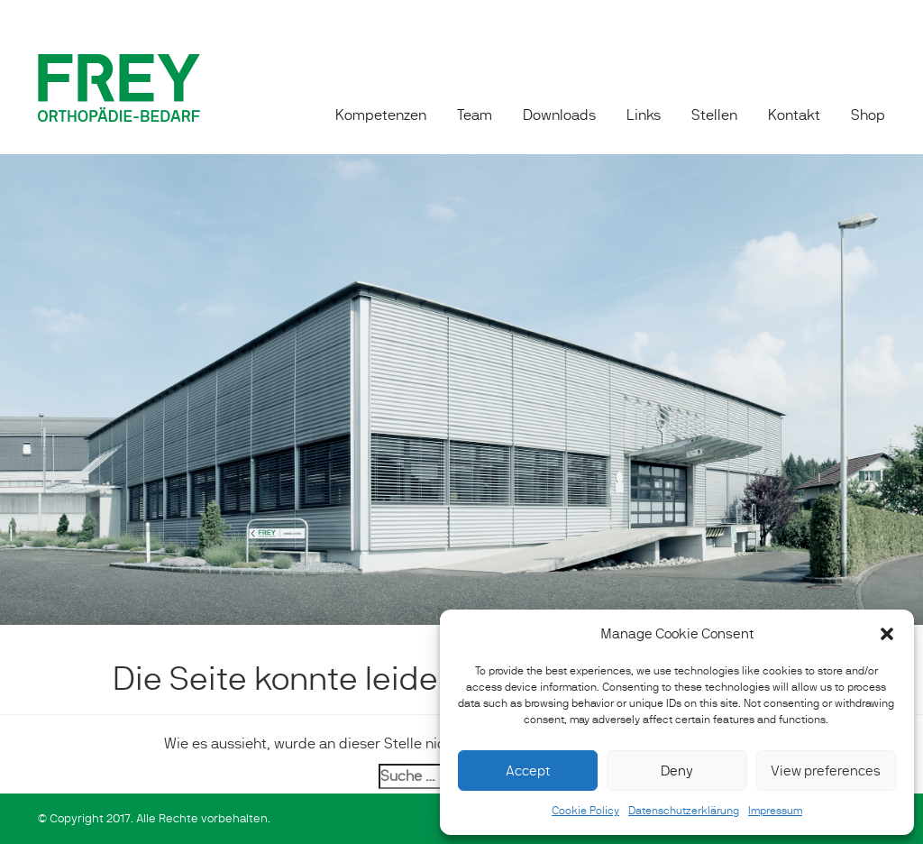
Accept (528, 770)
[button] (887, 634)
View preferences (826, 770)
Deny (677, 770)
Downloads (559, 115)
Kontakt (794, 115)
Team (474, 115)
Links (643, 115)
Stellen (714, 115)
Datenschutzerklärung (683, 810)
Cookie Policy (585, 810)
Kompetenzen (380, 115)
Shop (868, 115)
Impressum (775, 810)
